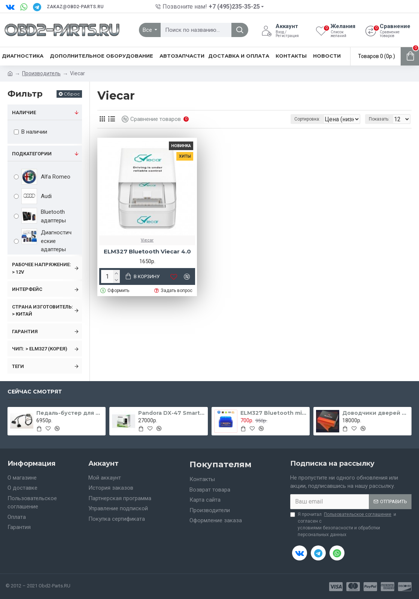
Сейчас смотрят (34, 392)
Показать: (381, 119)
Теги (18, 366)
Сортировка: (274, 119)
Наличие (24, 112)
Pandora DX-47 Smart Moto (171, 413)
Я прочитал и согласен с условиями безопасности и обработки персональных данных (343, 524)
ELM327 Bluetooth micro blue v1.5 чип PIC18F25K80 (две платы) (273, 413)
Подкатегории (32, 153)
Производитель (41, 73)
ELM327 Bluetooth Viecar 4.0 (147, 251)
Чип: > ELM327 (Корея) (39, 349)
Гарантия (25, 331)
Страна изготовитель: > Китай (42, 310)
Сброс (72, 94)
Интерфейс (27, 289)
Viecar (147, 240)
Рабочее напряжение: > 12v (41, 268)
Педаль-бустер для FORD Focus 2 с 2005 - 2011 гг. (69, 413)
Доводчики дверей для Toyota (375, 413)
